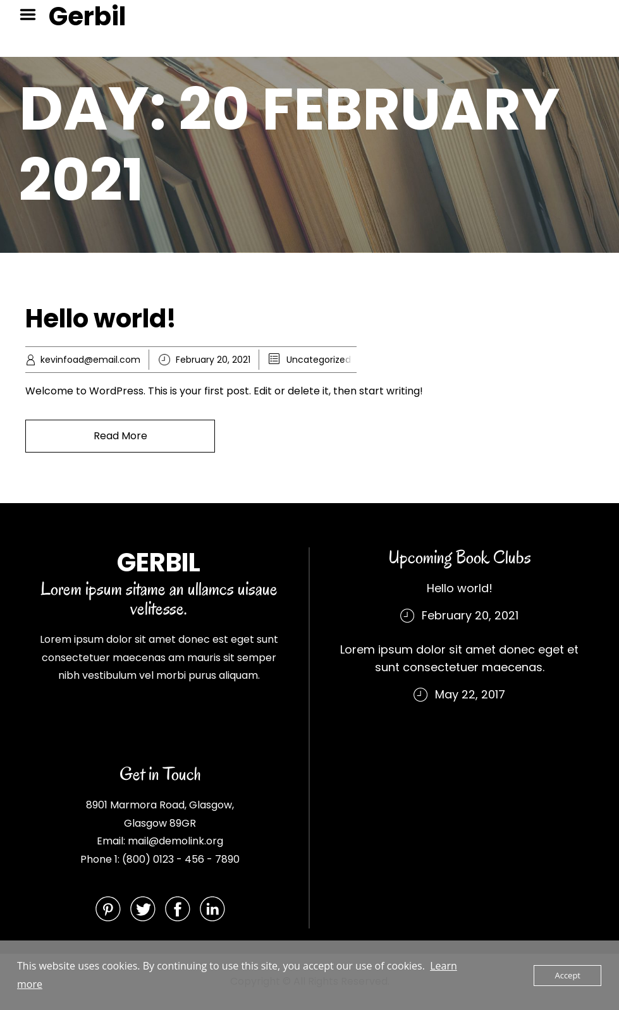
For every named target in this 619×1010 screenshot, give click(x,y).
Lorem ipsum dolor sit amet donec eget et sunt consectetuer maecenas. (459, 658)
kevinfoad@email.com (90, 359)
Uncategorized (318, 359)
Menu (32, 14)
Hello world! (100, 318)
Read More (120, 436)
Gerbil (87, 16)
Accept (567, 975)
